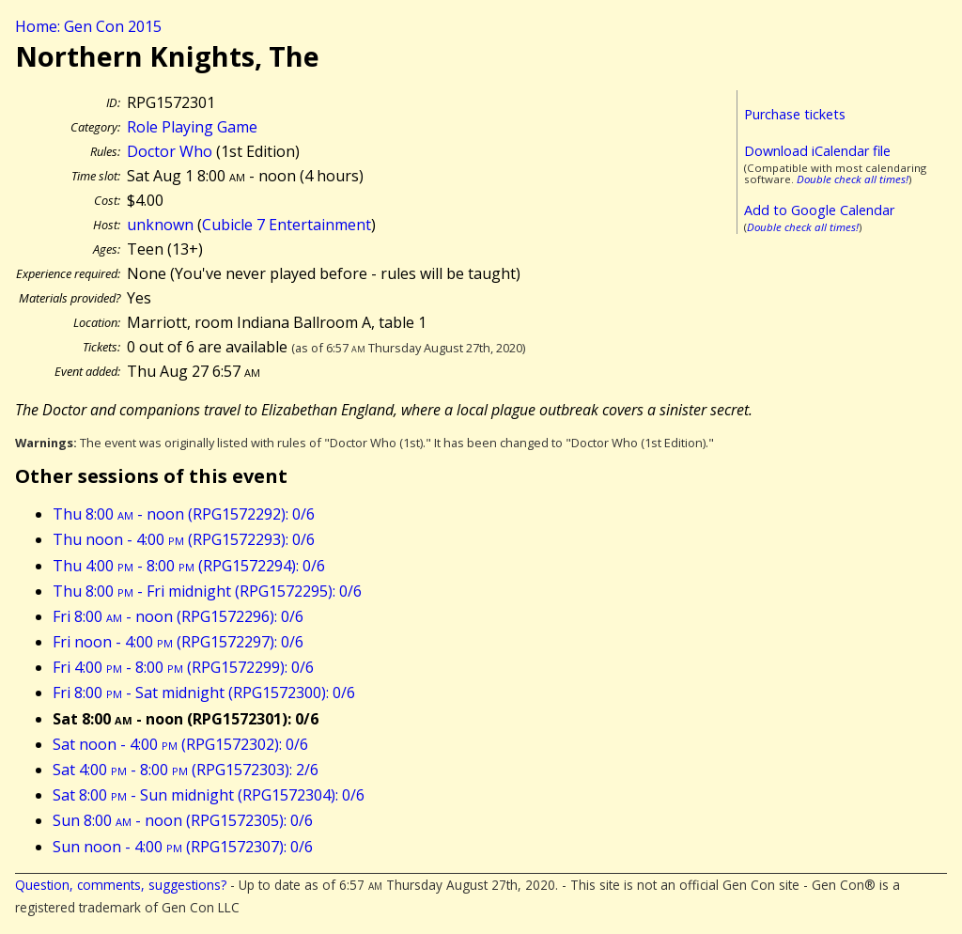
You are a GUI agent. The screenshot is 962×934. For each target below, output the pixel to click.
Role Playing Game (192, 127)
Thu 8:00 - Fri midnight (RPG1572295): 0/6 (207, 591)
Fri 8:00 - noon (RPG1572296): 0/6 (178, 616)
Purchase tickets (795, 114)
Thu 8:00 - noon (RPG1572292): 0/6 (184, 514)
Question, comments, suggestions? (120, 885)
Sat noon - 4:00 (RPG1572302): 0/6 (180, 744)
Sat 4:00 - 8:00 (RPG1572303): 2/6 (185, 769)
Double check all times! (852, 179)
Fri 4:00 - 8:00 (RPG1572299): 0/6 (183, 667)
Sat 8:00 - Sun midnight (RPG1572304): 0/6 (209, 795)
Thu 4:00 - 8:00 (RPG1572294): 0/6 (189, 565)
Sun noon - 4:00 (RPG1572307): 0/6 (183, 846)
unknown (160, 224)
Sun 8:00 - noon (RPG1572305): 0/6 (183, 820)
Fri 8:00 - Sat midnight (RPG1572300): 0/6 (204, 692)
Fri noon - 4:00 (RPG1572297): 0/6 (178, 641)
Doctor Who (169, 151)
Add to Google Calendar (819, 210)
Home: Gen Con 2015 (88, 26)
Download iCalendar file (817, 151)
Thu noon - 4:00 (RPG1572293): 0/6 (184, 539)
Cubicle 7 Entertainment (286, 224)
